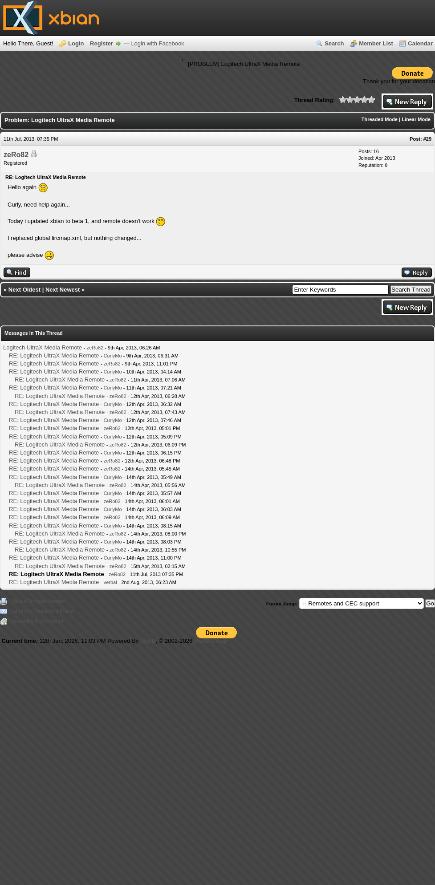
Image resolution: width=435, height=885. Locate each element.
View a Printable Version (38, 601)
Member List (376, 43)
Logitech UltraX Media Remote (42, 347)
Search (334, 43)
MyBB (148, 640)
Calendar (420, 43)
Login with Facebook (157, 43)
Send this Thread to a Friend (42, 611)
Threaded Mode (380, 119)
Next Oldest (24, 289)
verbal (110, 582)
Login (76, 43)
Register (101, 43)
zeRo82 (16, 154)
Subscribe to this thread (37, 621)
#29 (427, 139)
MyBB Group (210, 640)
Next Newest (62, 289)
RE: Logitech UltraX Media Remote (54, 355)
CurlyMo (113, 355)
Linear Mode (416, 119)
